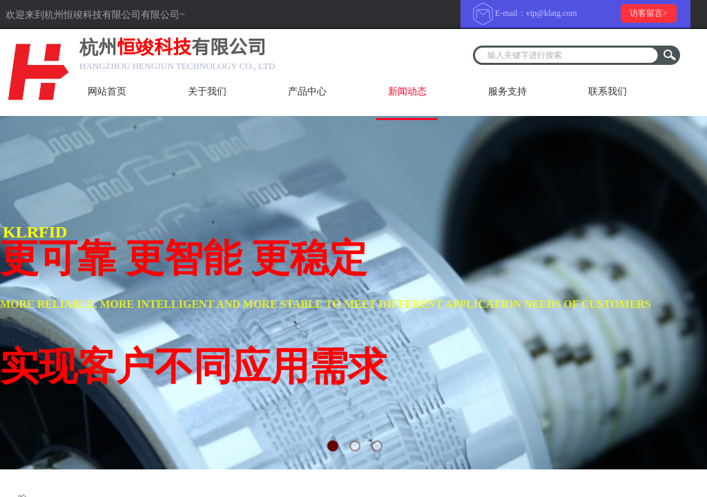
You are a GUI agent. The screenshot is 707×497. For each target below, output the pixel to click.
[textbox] (567, 55)
